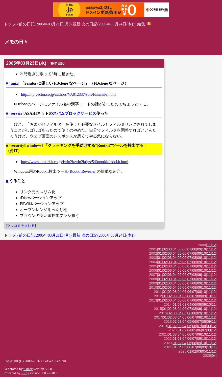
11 (209, 245)
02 (165, 249)
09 (199, 249)
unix (14, 83)
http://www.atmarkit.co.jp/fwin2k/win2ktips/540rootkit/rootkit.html (74, 162)
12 (214, 245)
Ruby (25, 373)
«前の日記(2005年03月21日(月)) (44, 24)
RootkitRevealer (83, 171)
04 (175, 249)
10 (204, 249)
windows (34, 145)
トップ (10, 24)
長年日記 (57, 63)
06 (184, 249)
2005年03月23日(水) (26, 63)
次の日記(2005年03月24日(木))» (108, 24)
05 (179, 249)
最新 (76, 24)
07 (189, 249)
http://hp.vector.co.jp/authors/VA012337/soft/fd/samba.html (68, 94)
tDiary (28, 369)
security (17, 145)
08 (194, 249)
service (16, 113)
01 (160, 249)
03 (170, 249)
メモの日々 (16, 41)
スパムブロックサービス (74, 113)
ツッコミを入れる (21, 225)
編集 (141, 24)
